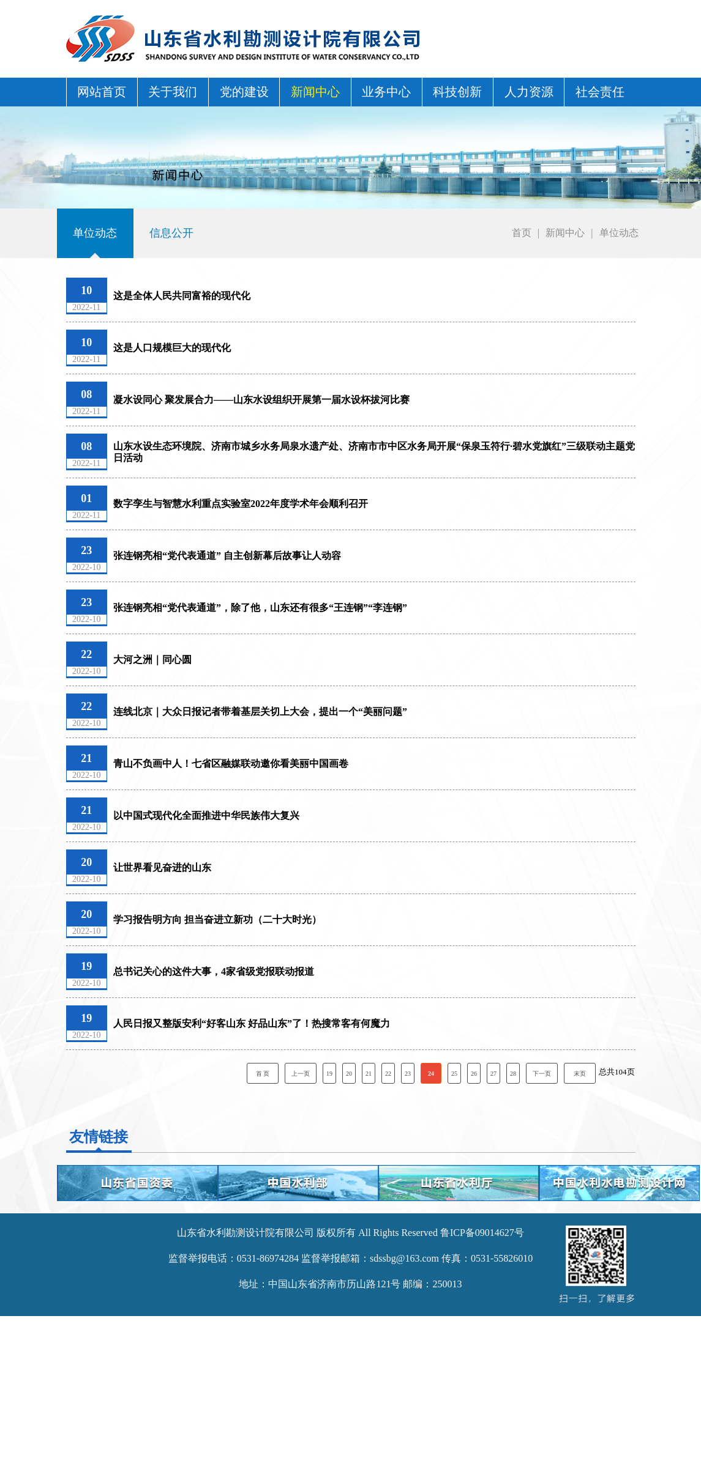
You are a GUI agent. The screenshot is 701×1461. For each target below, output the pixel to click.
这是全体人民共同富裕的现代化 (181, 295)
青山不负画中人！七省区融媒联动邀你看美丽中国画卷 (230, 763)
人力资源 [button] (528, 91)
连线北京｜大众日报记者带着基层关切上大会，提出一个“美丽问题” (260, 711)
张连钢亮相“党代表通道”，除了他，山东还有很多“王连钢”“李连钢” (260, 607)
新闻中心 (565, 232)
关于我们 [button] (172, 91)
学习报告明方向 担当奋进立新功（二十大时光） (217, 919)
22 (388, 1073)
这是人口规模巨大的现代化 (172, 347)
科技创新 (457, 91)
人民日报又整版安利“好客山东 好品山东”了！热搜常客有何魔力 (251, 1023)
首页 (521, 232)
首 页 (263, 1073)
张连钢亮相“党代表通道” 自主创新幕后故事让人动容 (227, 555)
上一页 (300, 1073)
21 (368, 1073)
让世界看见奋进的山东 (162, 867)
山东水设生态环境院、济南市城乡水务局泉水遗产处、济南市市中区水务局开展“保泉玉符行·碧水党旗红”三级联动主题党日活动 (374, 452)
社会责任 (599, 91)
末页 (580, 1073)
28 (513, 1073)
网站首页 (101, 91)
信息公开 (171, 233)
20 (349, 1073)
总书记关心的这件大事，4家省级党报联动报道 (213, 971)
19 (329, 1073)
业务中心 (386, 91)
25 (454, 1073)
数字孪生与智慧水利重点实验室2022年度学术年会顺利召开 (240, 503)
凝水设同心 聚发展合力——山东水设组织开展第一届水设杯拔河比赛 (261, 399)
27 (493, 1073)
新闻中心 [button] (315, 91)
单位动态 (95, 233)
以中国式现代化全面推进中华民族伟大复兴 (206, 815)
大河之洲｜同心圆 (152, 659)
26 (474, 1073)
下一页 (542, 1073)
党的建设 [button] (244, 91)
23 (408, 1073)
